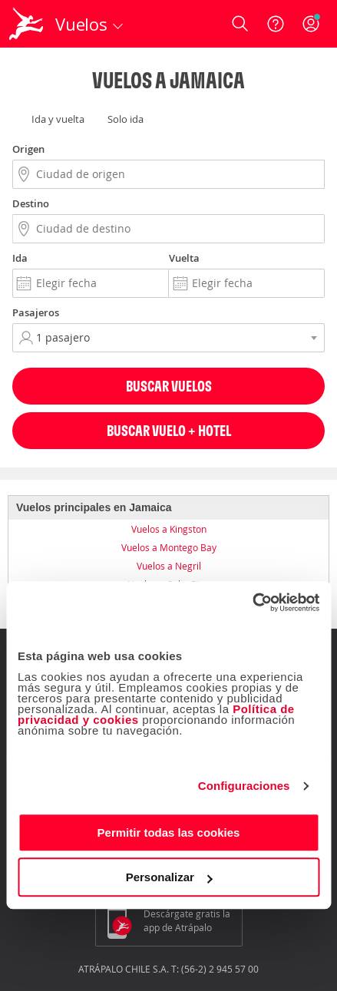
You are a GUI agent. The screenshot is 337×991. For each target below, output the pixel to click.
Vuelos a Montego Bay (168, 547)
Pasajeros (35, 312)
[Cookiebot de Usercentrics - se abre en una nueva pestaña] (252, 603)
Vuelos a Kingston (168, 529)
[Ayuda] (275, 24)
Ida (20, 258)
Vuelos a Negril (169, 566)
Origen (28, 149)
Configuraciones (244, 785)
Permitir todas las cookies (168, 832)
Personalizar (169, 877)
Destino (30, 203)
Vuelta (184, 258)
